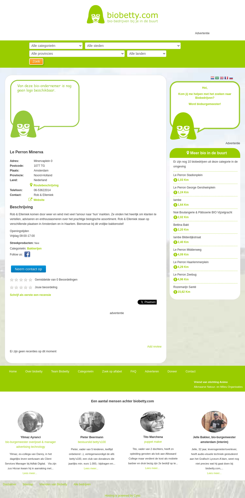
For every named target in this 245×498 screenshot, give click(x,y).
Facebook (27, 255)
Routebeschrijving (46, 185)
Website (39, 200)
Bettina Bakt (181, 225)
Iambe (177, 200)
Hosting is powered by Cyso (122, 495)
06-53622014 (42, 190)
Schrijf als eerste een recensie (30, 295)
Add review (154, 346)
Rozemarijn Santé (184, 287)
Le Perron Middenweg (187, 249)
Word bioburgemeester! (205, 104)
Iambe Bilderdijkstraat (187, 237)
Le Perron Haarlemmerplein (191, 262)
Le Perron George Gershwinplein (194, 187)
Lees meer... (30, 473)
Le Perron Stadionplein (188, 175)
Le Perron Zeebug (185, 274)
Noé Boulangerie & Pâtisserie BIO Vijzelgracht (202, 212)
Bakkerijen (34, 248)
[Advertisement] (85, 327)
